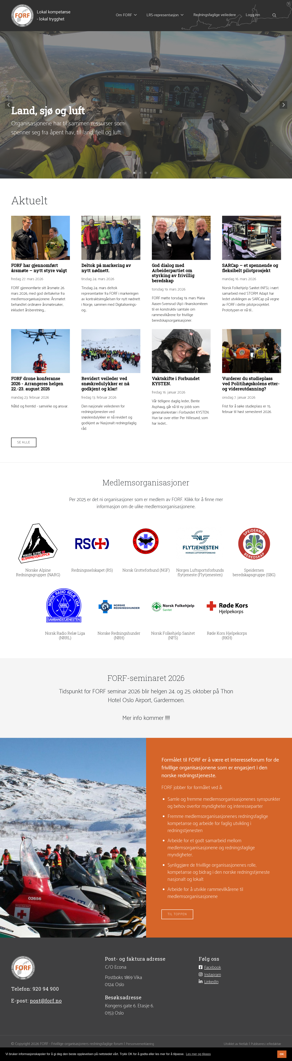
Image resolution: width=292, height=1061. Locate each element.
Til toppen (178, 931)
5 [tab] (157, 173)
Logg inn (253, 16)
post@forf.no (46, 1017)
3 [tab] (146, 173)
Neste (283, 105)
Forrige (8, 105)
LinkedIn (213, 1000)
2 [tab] (140, 173)
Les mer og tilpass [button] (198, 1054)
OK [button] (282, 1054)
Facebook (214, 984)
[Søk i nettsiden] (273, 16)
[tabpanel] (146, 105)
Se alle (24, 459)
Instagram (215, 992)
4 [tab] (152, 173)
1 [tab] (135, 173)
